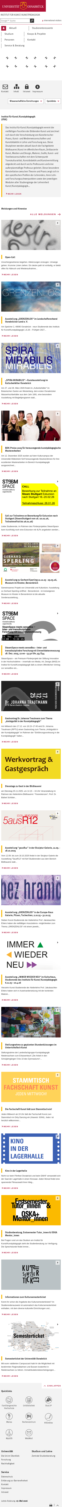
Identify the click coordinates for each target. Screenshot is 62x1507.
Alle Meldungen (43, 214)
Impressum (37, 91)
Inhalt (16, 91)
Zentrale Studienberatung (43, 1455)
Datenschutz (7, 1476)
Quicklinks (50, 100)
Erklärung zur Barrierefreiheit (14, 1480)
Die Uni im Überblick (10, 1455)
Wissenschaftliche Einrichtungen (23, 100)
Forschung (6, 1459)
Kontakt (5, 91)
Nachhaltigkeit (7, 1463)
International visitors (52, 20)
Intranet (26, 91)
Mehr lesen (13, 193)
